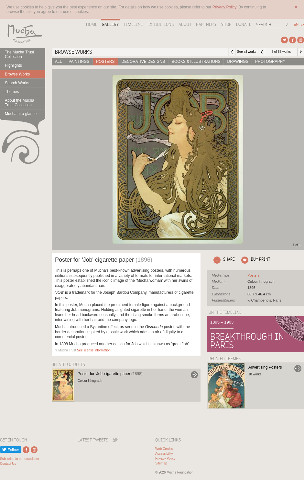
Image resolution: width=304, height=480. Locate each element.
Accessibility (164, 453)
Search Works (17, 83)
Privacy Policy (165, 458)
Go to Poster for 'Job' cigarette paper (194, 374)
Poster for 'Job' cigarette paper (110, 373)
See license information (94, 350)
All (58, 61)
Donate (243, 24)
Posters (105, 61)
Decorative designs (143, 61)
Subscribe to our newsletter (19, 459)
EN (296, 24)
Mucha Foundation (22, 33)
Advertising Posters (265, 367)
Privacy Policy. (225, 7)
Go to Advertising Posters (297, 368)
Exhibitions (160, 24)
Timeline (133, 24)
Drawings (237, 61)
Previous (261, 52)
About (185, 24)
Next (301, 52)
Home (91, 24)
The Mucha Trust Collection (19, 54)
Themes (12, 91)
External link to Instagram (300, 40)
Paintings (79, 61)
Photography (270, 61)
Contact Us (8, 463)
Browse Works (17, 74)
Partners (206, 24)
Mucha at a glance (21, 113)
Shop (226, 24)
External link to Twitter (284, 40)
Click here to (223, 260)
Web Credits (164, 449)
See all (253, 275)
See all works (246, 51)
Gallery (110, 24)
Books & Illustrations (196, 61)
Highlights (13, 65)
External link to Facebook (292, 40)
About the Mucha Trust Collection (19, 102)
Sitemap (161, 463)
